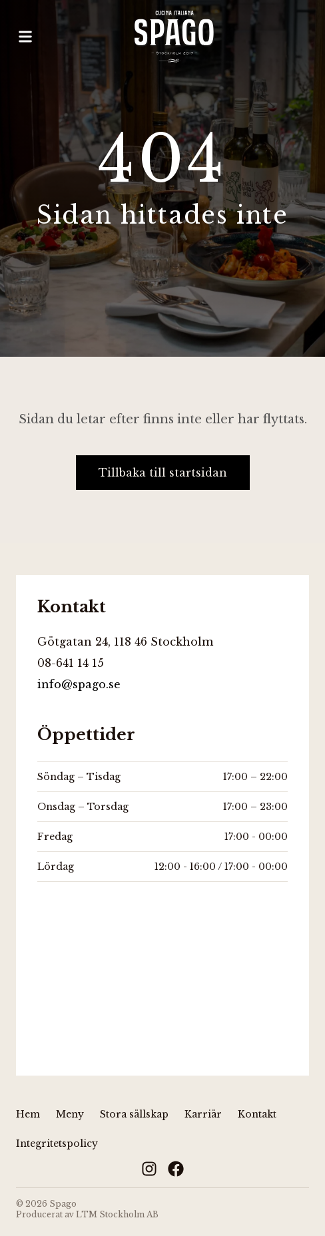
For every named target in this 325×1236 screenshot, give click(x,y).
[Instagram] (149, 1169)
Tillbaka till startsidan (163, 472)
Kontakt (257, 1114)
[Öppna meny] (25, 36)
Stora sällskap (134, 1114)
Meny (70, 1114)
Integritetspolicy (57, 1143)
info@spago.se (79, 684)
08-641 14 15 (70, 663)
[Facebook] (176, 1169)
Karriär (203, 1114)
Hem (28, 1114)
